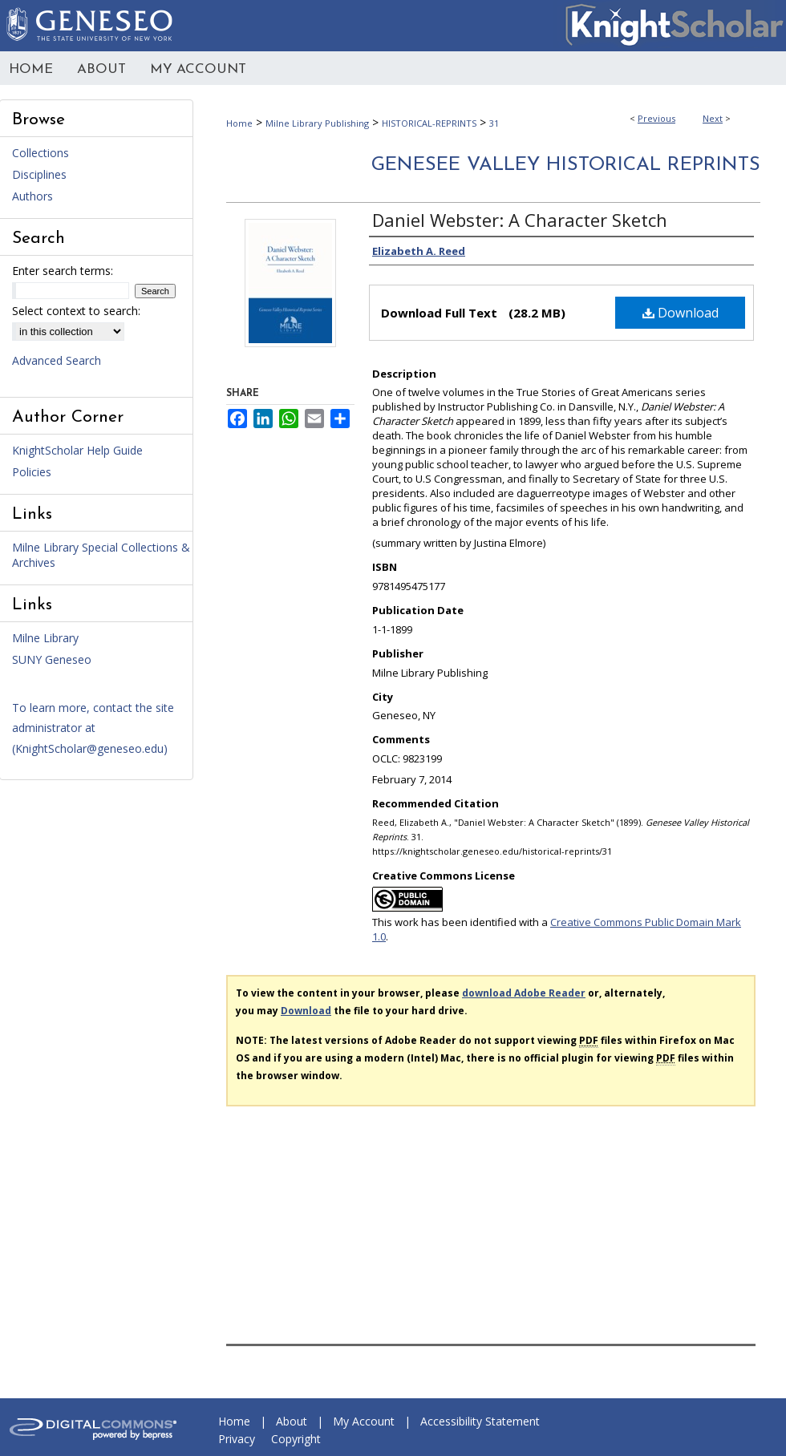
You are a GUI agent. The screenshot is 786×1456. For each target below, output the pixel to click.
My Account (364, 1421)
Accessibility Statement (480, 1421)
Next (713, 118)
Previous (656, 118)
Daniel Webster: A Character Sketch (519, 220)
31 (494, 123)
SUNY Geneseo (51, 659)
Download (680, 313)
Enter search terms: (62, 270)
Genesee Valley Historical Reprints (565, 165)
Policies (31, 471)
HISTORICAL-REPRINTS (429, 123)
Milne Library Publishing (317, 123)
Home (239, 123)
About (291, 1421)
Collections (40, 152)
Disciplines (39, 174)
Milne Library (45, 637)
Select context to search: (76, 310)
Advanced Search (56, 360)
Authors (32, 196)
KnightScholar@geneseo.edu (89, 748)
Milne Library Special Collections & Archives (101, 555)
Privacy (236, 1438)
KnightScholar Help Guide (77, 450)
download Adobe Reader (523, 993)
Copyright (296, 1438)
